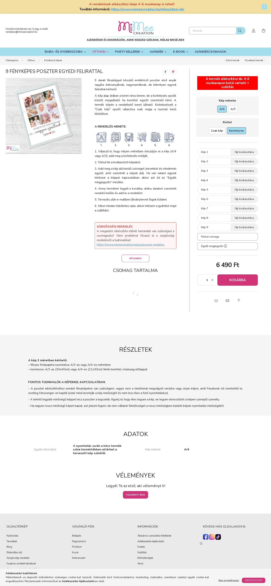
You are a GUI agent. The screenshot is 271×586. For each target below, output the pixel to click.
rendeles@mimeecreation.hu (21, 32)
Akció (140, 563)
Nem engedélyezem (228, 580)
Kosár (75, 552)
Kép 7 (204, 208)
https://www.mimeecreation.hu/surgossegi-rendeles (130, 245)
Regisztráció (79, 541)
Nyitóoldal (12, 535)
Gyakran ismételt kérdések (21, 563)
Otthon (31, 60)
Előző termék (232, 60)
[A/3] (233, 109)
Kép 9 (204, 227)
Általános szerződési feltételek (154, 535)
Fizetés (141, 547)
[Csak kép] (217, 130)
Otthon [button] (99, 52)
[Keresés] (217, 30)
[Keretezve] (236, 130)
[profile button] (253, 30)
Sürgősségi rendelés (18, 558)
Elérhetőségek (145, 558)
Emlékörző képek (53, 60)
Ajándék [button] (157, 52)
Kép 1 (204, 152)
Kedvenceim (78, 558)
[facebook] (165, 72)
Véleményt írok (135, 494)
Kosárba (237, 280)
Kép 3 (204, 171)
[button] (216, 300)
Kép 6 (204, 199)
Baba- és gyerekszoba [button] (64, 52)
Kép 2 (204, 161)
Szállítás (142, 552)
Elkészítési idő (14, 552)
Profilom (77, 547)
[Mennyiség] (207, 280)
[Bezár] (264, 7)
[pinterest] (173, 72)
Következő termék (254, 60)
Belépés (76, 535)
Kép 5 (204, 189)
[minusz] (202, 280)
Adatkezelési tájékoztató (150, 541)
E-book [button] (179, 52)
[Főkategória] (12, 60)
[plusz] (212, 280)
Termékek (12, 541)
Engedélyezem (253, 580)
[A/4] (222, 109)
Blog (9, 547)
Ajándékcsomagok (210, 52)
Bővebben (135, 258)
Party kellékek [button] (128, 52)
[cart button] (263, 30)
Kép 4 (204, 180)
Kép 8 (204, 218)
